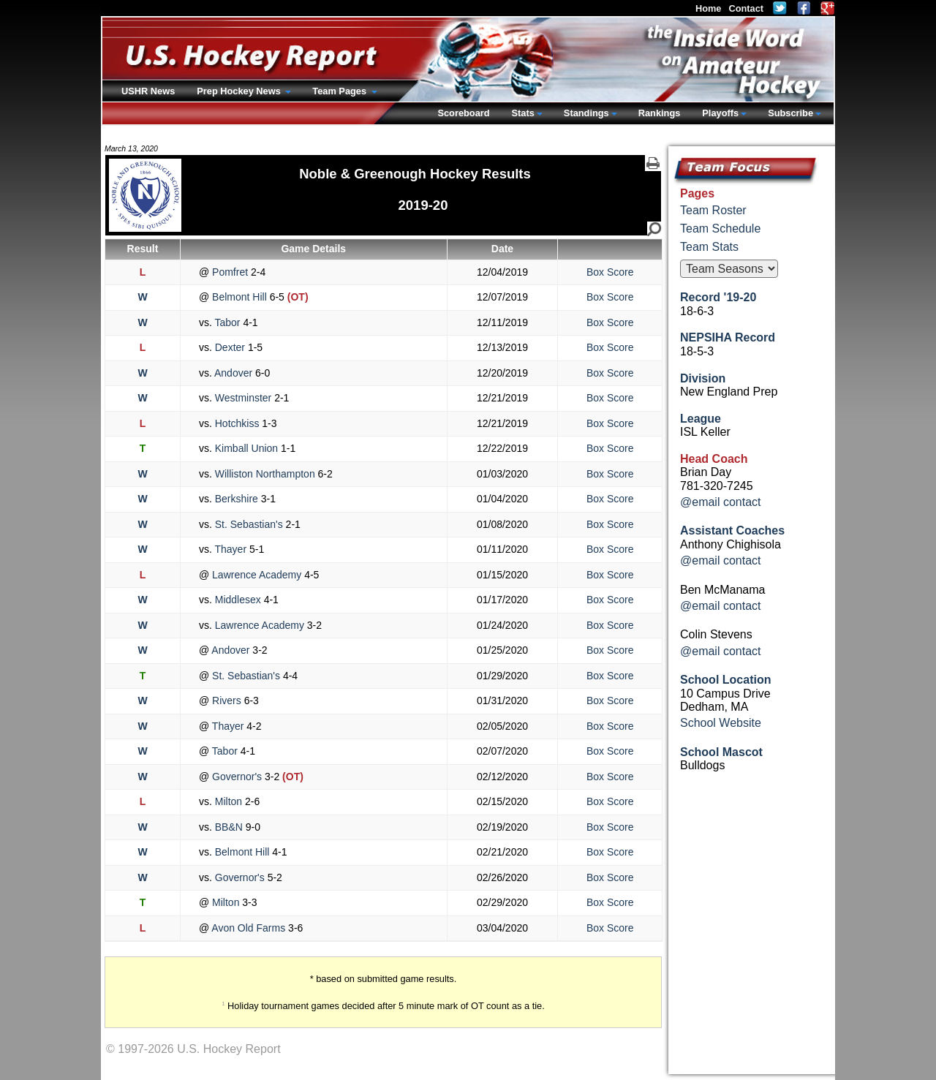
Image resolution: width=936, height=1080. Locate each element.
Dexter (230, 347)
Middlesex (238, 599)
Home (708, 8)
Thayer (230, 549)
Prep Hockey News (240, 91)
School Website (720, 723)
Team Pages (340, 91)
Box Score (610, 272)
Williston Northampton (265, 474)
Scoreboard (463, 112)
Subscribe (790, 112)
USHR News (148, 91)
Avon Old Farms (248, 928)
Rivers (226, 700)
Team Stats (709, 247)
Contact (745, 8)
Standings (586, 112)
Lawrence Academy (256, 575)
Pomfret (230, 272)
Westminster (243, 398)
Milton (228, 801)
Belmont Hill (239, 297)
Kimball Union (246, 448)
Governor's (237, 776)
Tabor (228, 322)
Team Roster (713, 210)
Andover (233, 373)
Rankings (659, 112)
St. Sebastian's (249, 524)
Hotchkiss (237, 423)
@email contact (720, 502)
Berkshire (236, 499)
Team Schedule (720, 228)
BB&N (229, 827)
